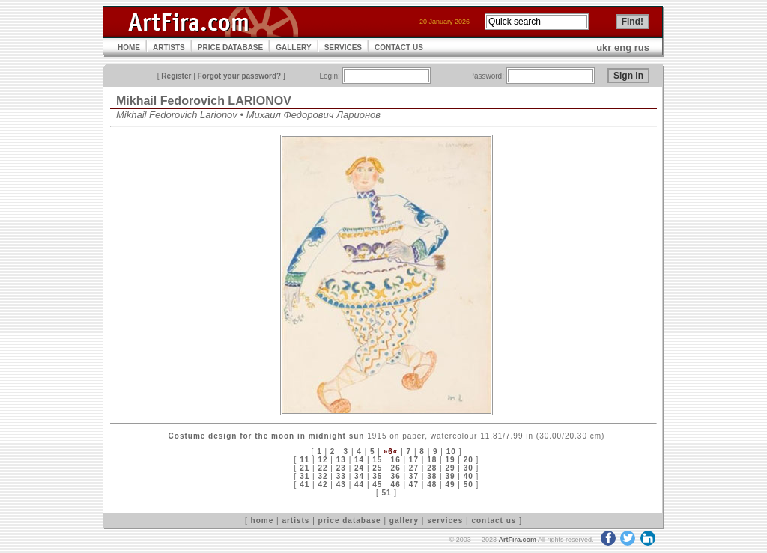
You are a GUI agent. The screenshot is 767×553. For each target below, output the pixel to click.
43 (341, 484)
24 (359, 468)
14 (359, 460)
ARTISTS (169, 47)
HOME (129, 47)
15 (377, 460)
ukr (603, 47)
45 (377, 484)
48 (432, 484)
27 (414, 468)
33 (341, 476)
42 (322, 484)
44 (359, 484)
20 (468, 460)
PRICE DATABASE (230, 47)
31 (304, 476)
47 (414, 484)
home (262, 520)
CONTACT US (399, 47)
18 (432, 460)
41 (304, 484)
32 (322, 476)
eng (622, 47)
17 (414, 460)
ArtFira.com (517, 539)
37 (414, 476)
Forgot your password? (240, 76)
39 (450, 476)
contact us (493, 520)
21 (304, 468)
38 (432, 476)
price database (349, 520)
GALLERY (293, 47)
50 (468, 484)
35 (377, 476)
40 (468, 476)
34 (359, 476)
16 (396, 460)
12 (322, 460)
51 (386, 493)
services (445, 520)
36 (396, 476)
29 (450, 468)
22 (322, 468)
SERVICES (343, 47)
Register (176, 76)
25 (377, 468)
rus (641, 47)
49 (450, 484)
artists (295, 520)
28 (432, 468)
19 (450, 460)
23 (341, 468)
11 (304, 460)
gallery (404, 520)
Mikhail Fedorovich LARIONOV (203, 100)
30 (468, 468)
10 (451, 451)
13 (341, 460)
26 (396, 468)
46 (396, 484)
